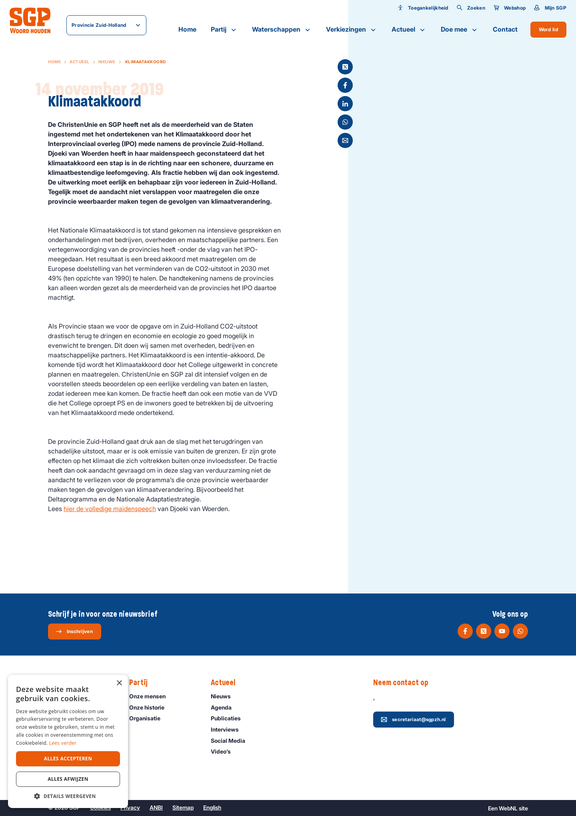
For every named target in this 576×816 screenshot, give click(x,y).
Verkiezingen (351, 29)
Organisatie (148, 718)
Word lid (548, 29)
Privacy (130, 807)
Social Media (231, 740)
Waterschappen (282, 29)
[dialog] (68, 741)
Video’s (224, 751)
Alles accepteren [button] (68, 758)
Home (187, 29)
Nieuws (107, 61)
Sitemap (183, 807)
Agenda (225, 707)
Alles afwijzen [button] (68, 779)
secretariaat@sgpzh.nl (413, 719)
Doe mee (459, 29)
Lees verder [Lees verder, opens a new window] (63, 743)
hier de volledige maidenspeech (110, 509)
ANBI (156, 807)
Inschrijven (74, 631)
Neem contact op (404, 683)
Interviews (228, 729)
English (212, 807)
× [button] (119, 683)
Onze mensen (151, 696)
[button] (68, 796)
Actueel (409, 29)
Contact (505, 29)
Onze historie (150, 707)
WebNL (508, 808)
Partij (224, 29)
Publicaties (229, 718)
